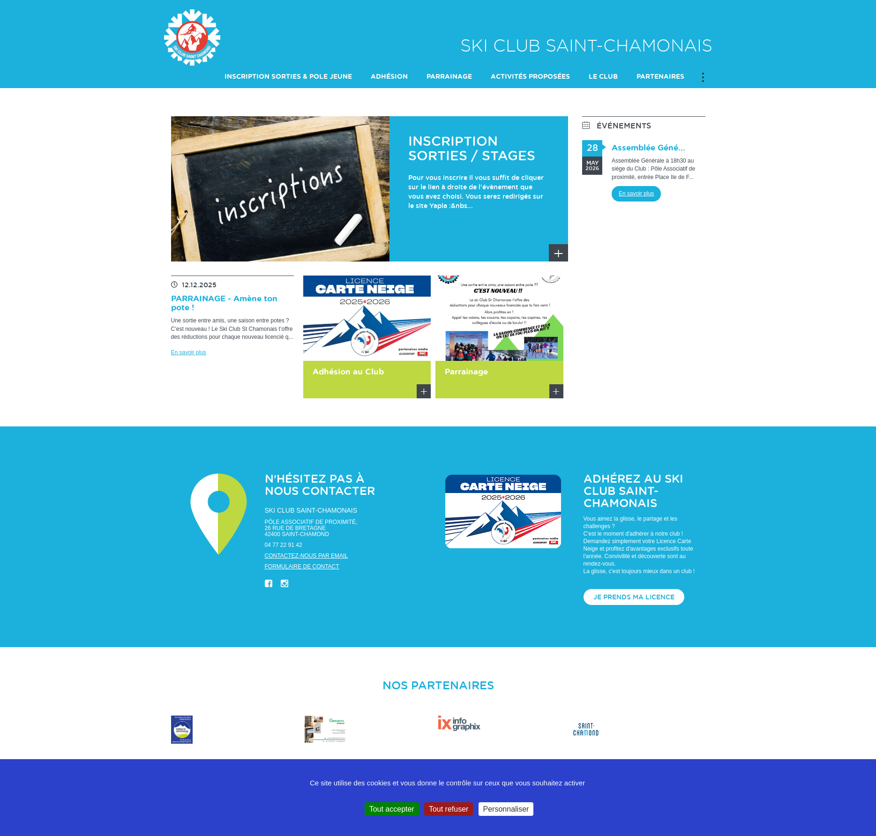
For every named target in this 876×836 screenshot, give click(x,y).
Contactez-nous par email (306, 556)
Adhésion (389, 77)
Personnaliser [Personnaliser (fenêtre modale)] (506, 809)
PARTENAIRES (660, 77)
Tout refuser (448, 809)
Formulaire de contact (302, 567)
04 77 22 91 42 (283, 545)
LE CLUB (603, 77)
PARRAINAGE (449, 77)
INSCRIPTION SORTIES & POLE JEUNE (288, 77)
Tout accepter (391, 809)
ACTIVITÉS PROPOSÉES (530, 77)
